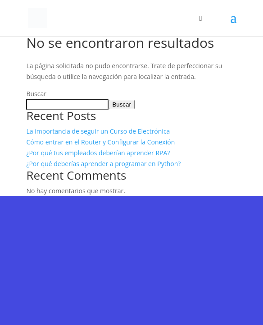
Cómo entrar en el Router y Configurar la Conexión (100, 142)
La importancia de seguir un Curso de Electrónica (98, 131)
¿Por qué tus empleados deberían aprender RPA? (98, 153)
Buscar (36, 93)
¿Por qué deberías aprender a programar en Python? (103, 163)
